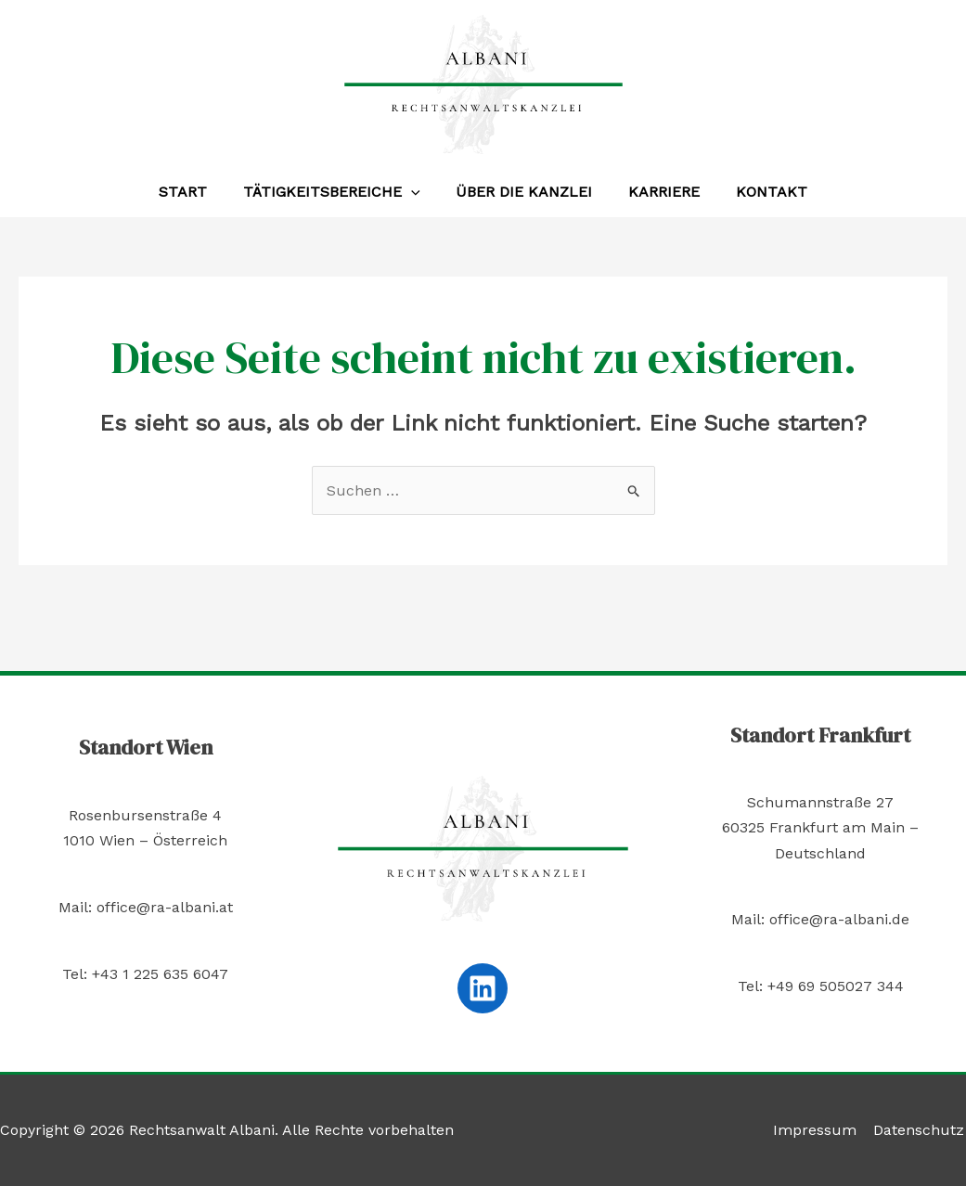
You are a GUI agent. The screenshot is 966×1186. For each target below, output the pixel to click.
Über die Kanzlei (524, 191)
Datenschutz (920, 1130)
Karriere (657, 191)
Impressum (818, 1130)
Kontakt (758, 191)
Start (196, 191)
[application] (417, 192)
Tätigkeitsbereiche (338, 192)
